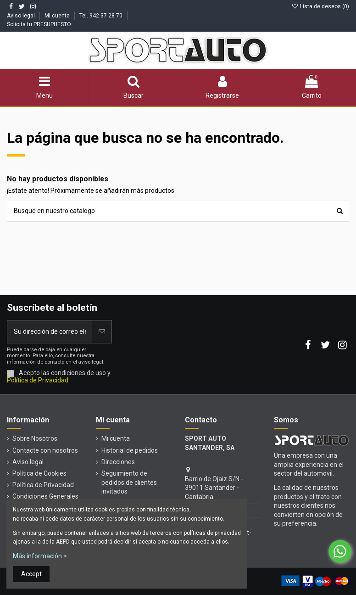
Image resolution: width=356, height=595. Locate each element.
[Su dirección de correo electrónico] (49, 331)
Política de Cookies (39, 473)
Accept (31, 574)
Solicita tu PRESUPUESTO (39, 24)
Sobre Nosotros (34, 438)
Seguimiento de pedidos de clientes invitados (129, 482)
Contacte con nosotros (45, 450)
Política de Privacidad (43, 484)
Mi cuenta (57, 15)
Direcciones (118, 462)
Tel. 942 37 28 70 (101, 15)
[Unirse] (101, 331)
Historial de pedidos (129, 450)
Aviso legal (21, 15)
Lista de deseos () (320, 6)
